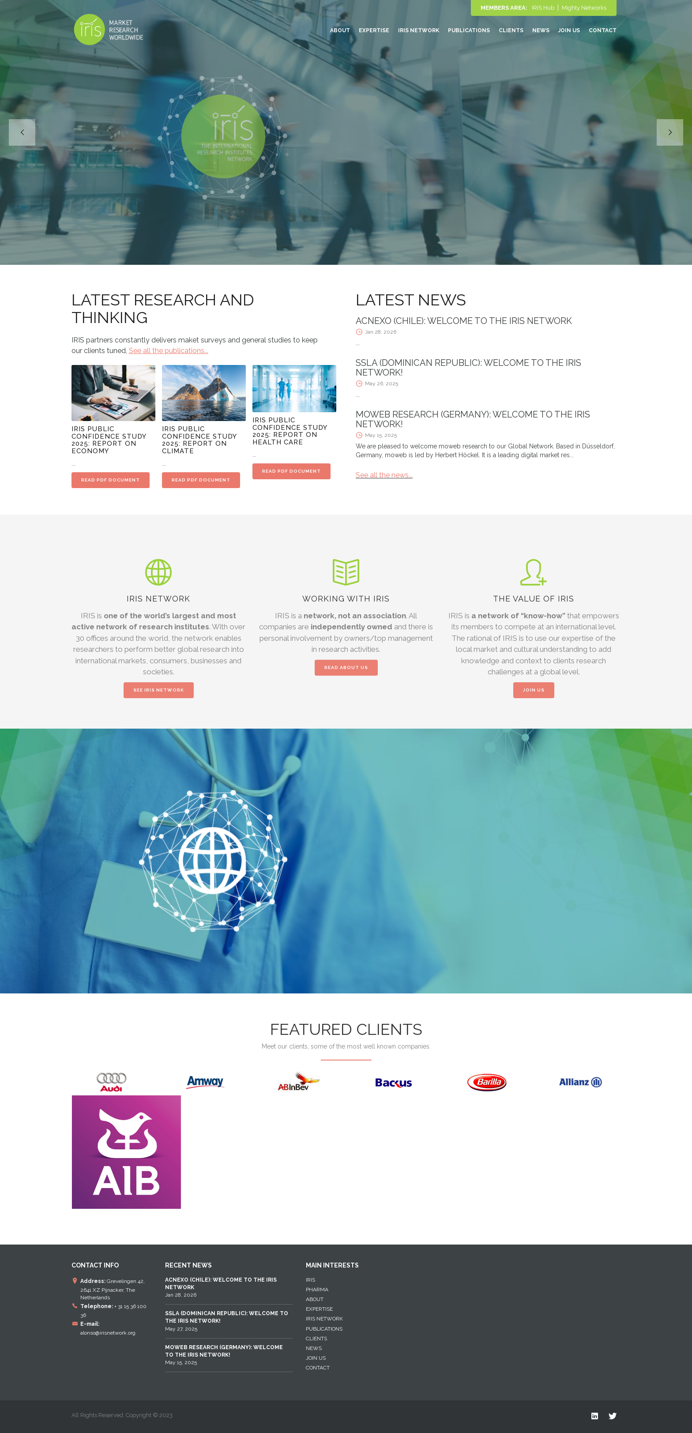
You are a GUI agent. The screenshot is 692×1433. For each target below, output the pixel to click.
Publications (469, 30)
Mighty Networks (584, 7)
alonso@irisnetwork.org (107, 1333)
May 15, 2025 (224, 1354)
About (340, 30)
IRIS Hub (543, 7)
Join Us (569, 30)
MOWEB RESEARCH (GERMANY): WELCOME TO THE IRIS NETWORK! (473, 419)
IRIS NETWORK (418, 30)
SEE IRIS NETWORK (158, 695)
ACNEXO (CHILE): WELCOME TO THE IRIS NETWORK (464, 321)
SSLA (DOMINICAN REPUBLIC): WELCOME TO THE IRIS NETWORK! (468, 367)
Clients (511, 30)
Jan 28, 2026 (221, 1287)
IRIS (310, 1280)
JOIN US (534, 695)
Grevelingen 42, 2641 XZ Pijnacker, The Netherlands (112, 1289)
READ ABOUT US (346, 673)
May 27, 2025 (226, 1320)
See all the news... (384, 475)
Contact (603, 30)
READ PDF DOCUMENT (110, 480)
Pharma (317, 1289)
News (540, 30)
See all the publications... (168, 350)
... (358, 342)
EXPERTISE (374, 30)
